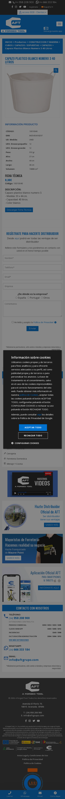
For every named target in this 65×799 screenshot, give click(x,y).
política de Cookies (29, 394)
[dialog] (32, 399)
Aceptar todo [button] (33, 427)
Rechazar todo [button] (33, 435)
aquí (39, 414)
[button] (25, 443)
